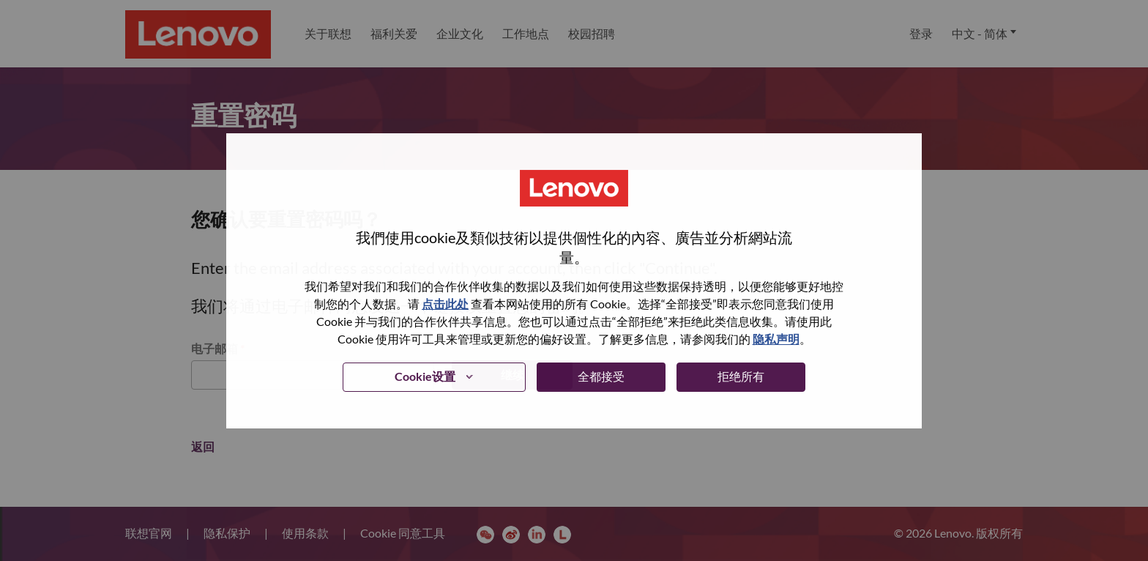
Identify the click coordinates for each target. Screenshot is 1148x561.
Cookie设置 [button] (425, 376)
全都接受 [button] (601, 376)
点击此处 (445, 304)
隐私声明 (776, 339)
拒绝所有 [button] (741, 376)
